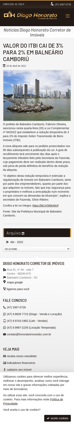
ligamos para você (18, 289)
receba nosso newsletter (22, 356)
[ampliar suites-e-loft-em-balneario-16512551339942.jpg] (37, 95)
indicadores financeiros (21, 362)
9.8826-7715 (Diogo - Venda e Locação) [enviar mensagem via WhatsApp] (34, 314)
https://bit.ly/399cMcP (45, 205)
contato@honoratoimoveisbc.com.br (29, 334)
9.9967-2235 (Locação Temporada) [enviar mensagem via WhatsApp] (31, 327)
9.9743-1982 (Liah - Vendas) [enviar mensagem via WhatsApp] (27, 320)
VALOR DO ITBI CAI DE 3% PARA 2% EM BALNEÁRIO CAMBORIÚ (33, 52)
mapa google (15, 282)
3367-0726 (63, 4)
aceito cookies (57, 418)
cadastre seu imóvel (19, 369)
